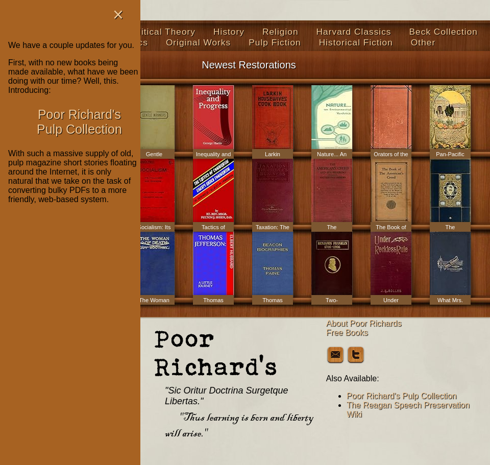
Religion (280, 32)
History (228, 32)
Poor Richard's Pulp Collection (402, 395)
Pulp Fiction (275, 42)
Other (423, 42)
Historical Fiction (356, 42)
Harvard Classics (353, 32)
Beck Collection (443, 32)
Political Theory (161, 32)
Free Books (347, 332)
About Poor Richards (364, 323)
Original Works (198, 42)
